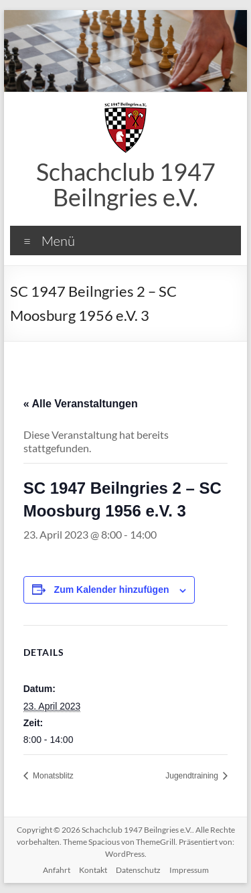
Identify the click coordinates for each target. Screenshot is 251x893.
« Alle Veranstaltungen (80, 403)
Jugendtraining (192, 775)
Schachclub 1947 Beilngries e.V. (126, 184)
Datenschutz (138, 870)
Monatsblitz (52, 775)
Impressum (189, 870)
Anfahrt (56, 870)
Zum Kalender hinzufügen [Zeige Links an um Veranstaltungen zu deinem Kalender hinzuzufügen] (111, 589)
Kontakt (93, 870)
